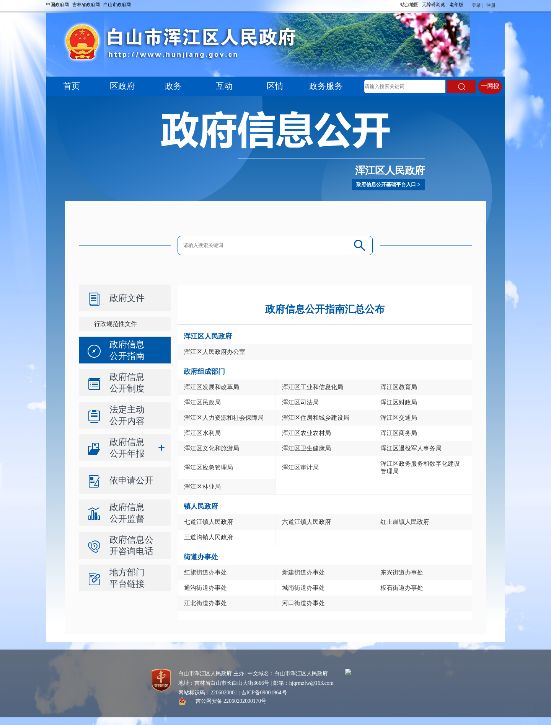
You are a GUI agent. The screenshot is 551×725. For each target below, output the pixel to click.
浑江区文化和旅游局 (211, 448)
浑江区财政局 (398, 402)
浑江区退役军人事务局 (411, 448)
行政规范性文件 (115, 324)
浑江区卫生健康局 (306, 448)
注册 (491, 5)
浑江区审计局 (300, 467)
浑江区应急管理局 (208, 467)
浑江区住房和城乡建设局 (315, 417)
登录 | (478, 5)
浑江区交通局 (398, 417)
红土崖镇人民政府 (404, 522)
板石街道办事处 (401, 587)
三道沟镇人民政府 (208, 537)
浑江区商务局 (398, 433)
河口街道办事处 (303, 603)
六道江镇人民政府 (306, 522)
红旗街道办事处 (205, 572)
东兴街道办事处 (401, 572)
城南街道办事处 (303, 587)
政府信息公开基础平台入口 (386, 184)
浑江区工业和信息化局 (312, 387)
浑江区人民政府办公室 (214, 352)
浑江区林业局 (202, 486)
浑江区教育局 (398, 387)
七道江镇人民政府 (208, 522)
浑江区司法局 (300, 402)
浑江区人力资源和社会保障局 (224, 417)
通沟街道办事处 (205, 587)
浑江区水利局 (202, 433)
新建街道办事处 (303, 572)
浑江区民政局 (202, 402)
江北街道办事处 (205, 603)
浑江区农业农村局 (306, 433)
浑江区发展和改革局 (211, 387)
